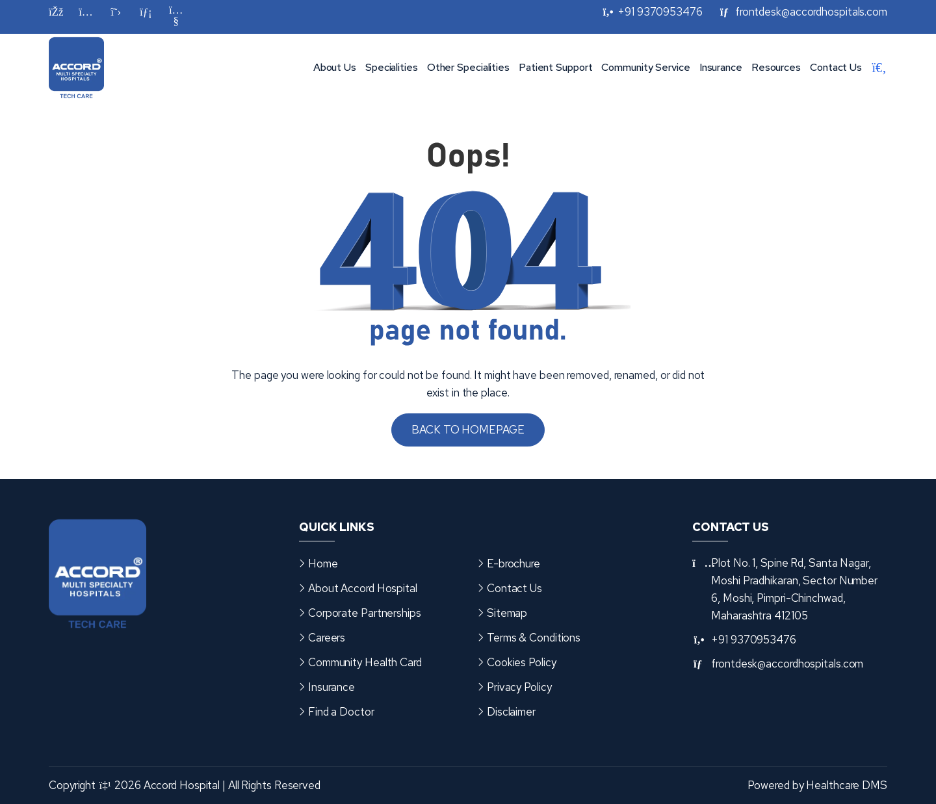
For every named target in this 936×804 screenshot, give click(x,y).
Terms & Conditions (533, 637)
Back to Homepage (467, 429)
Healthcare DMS (846, 785)
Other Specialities (468, 67)
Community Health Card (365, 662)
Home (323, 563)
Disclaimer (511, 712)
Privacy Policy (519, 687)
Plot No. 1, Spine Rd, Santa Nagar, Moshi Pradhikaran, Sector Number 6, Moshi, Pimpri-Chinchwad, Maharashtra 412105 (794, 589)
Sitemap (507, 613)
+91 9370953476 (753, 639)
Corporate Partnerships (364, 613)
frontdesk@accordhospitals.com (787, 663)
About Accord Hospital (362, 588)
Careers (326, 637)
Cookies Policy (521, 662)
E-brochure (513, 563)
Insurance (720, 67)
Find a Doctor (341, 712)
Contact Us (836, 67)
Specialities (391, 67)
